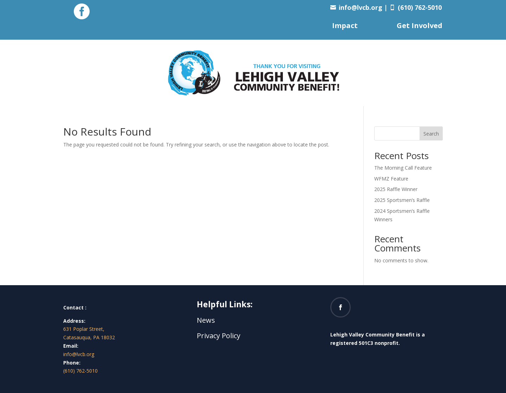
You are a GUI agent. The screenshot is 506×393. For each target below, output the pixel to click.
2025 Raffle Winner (395, 189)
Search (431, 133)
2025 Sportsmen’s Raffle (402, 200)
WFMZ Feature (391, 178)
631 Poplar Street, (83, 329)
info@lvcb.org (360, 7)
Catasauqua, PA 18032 (89, 337)
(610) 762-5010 (80, 370)
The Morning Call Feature (403, 167)
